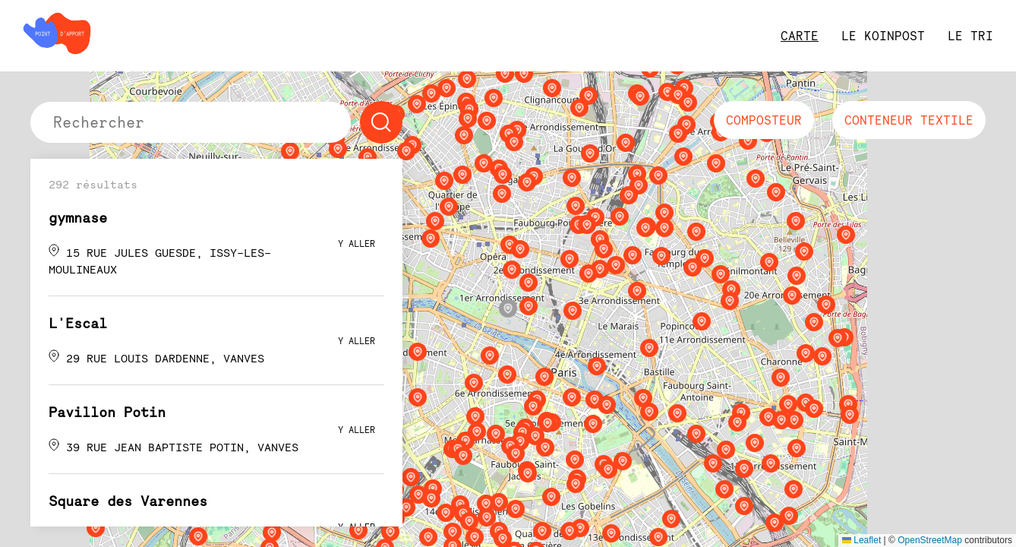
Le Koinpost (883, 35)
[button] (508, 308)
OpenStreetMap (930, 540)
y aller (356, 243)
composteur (764, 120)
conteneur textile (908, 120)
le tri (970, 35)
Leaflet (861, 540)
